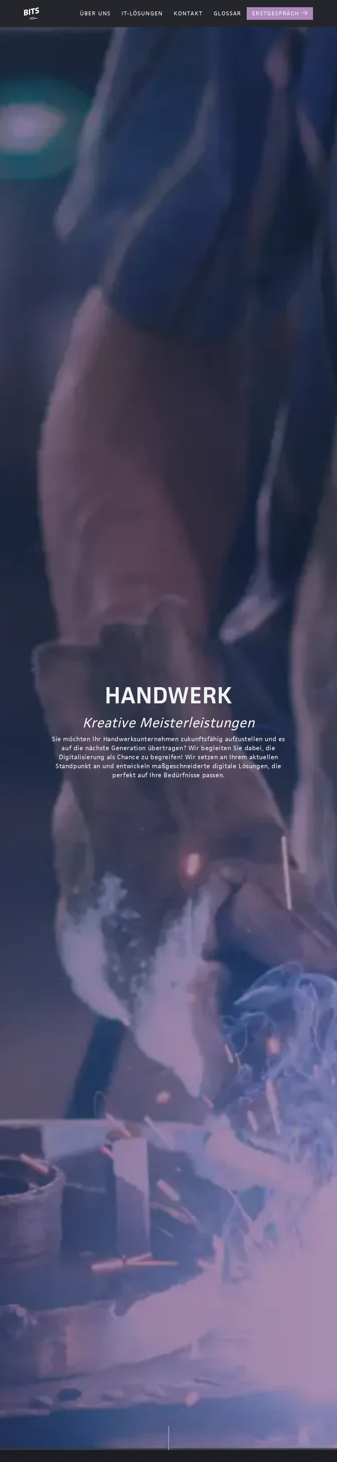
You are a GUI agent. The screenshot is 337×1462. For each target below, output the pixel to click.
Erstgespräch (275, 13)
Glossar (228, 13)
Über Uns (95, 13)
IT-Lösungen (142, 13)
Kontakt (188, 13)
